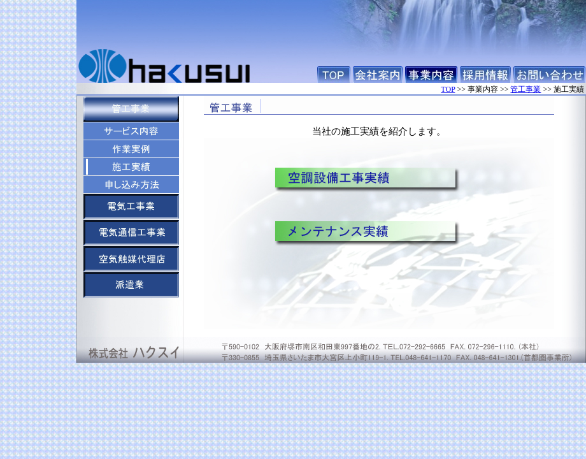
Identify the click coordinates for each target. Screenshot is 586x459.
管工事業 (525, 89)
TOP (448, 89)
